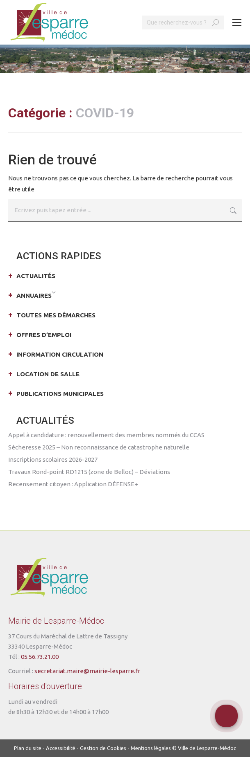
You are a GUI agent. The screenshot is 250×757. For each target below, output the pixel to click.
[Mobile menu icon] (237, 22)
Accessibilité (60, 748)
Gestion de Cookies (103, 748)
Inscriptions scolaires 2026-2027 (53, 459)
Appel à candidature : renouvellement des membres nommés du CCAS (106, 434)
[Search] (183, 22)
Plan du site (27, 748)
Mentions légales (151, 748)
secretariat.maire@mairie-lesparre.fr (87, 670)
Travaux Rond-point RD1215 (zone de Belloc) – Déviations (89, 471)
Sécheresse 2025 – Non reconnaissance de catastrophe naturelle (98, 447)
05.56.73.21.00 (40, 656)
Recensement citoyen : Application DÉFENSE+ (73, 484)
